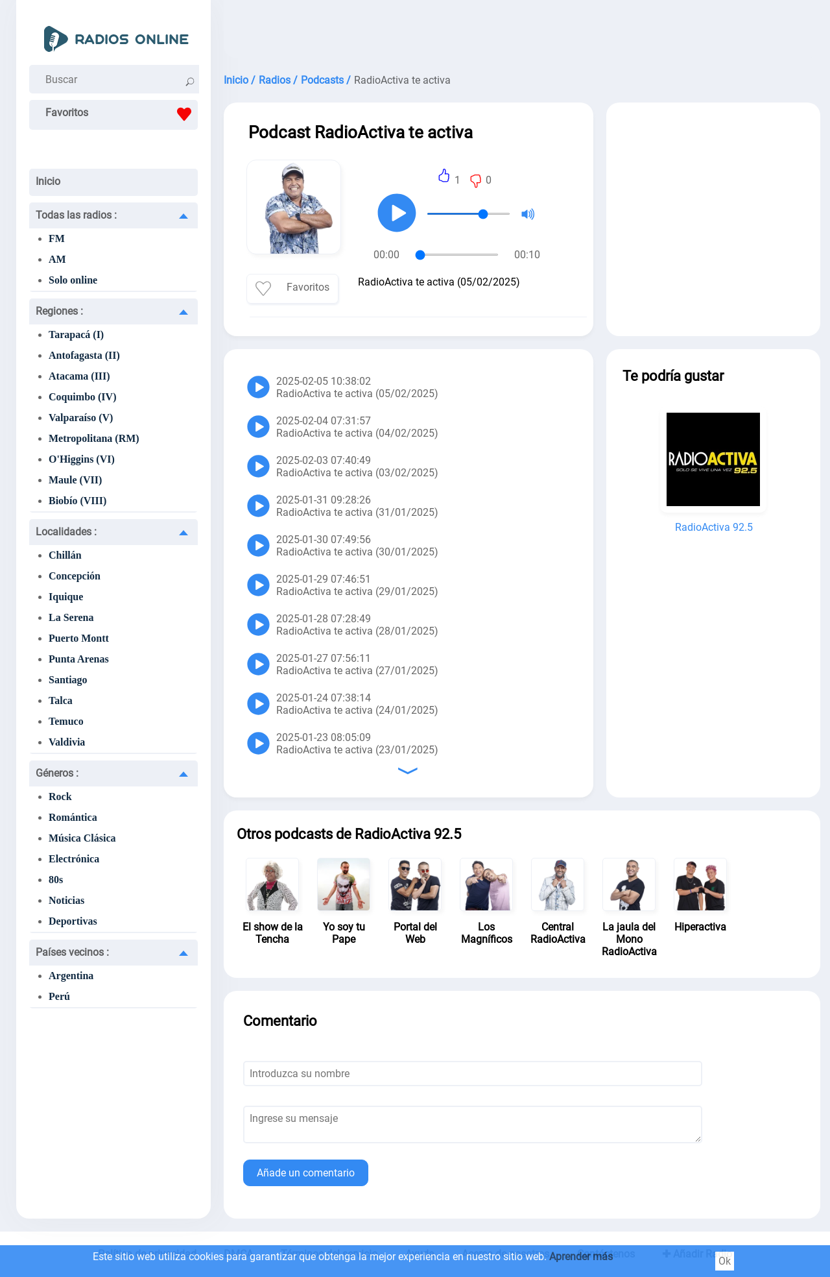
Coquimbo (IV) (82, 396)
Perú (59, 996)
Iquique (66, 596)
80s (56, 879)
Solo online (73, 280)
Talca (61, 700)
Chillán (65, 555)
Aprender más (581, 1256)
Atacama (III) (79, 376)
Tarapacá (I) (76, 334)
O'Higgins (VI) (82, 459)
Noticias (66, 900)
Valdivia (67, 742)
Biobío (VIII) (77, 500)
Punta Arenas (79, 658)
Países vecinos (72, 952)
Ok (724, 1261)
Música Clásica (82, 838)
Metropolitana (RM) (94, 438)
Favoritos (121, 114)
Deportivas (73, 921)
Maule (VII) (75, 479)
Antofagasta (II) (84, 355)
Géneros (57, 773)
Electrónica (74, 858)
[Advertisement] (522, 32)
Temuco (66, 721)
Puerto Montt (79, 638)
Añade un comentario (306, 1173)
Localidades (66, 532)
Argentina (71, 975)
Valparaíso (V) (81, 417)
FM (57, 238)
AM (57, 259)
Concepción (75, 575)
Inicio (48, 181)
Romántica (73, 817)
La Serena (71, 617)
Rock (60, 796)
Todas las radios (76, 215)
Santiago (68, 679)
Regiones (59, 311)
